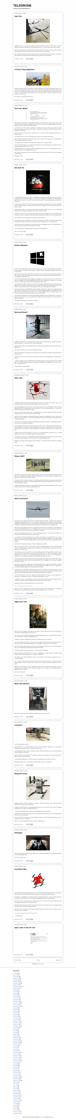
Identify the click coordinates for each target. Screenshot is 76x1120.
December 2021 (16, 1055)
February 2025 (16, 998)
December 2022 (16, 1040)
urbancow (42, 1117)
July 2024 (15, 1009)
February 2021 (16, 1072)
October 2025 (16, 984)
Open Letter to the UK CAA (24, 928)
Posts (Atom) (41, 963)
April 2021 (15, 1068)
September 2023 (16, 1026)
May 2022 (15, 1047)
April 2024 (15, 1014)
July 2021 (15, 1063)
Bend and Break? (21, 312)
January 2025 (16, 999)
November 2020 (16, 1077)
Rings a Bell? (19, 456)
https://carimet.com (36, 892)
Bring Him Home (20, 774)
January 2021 (16, 1073)
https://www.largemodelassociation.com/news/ (23, 585)
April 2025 (15, 994)
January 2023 (16, 1039)
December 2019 (16, 1095)
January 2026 (16, 979)
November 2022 (16, 1042)
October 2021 (16, 1059)
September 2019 (16, 1100)
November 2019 (16, 1096)
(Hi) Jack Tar (19, 168)
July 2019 (15, 1103)
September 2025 (16, 986)
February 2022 (16, 1052)
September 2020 (16, 1080)
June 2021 (15, 1065)
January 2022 (16, 1054)
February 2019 (16, 1111)
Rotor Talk (18, 378)
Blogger (51, 1117)
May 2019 (15, 1106)
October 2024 (16, 1004)
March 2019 (15, 1110)
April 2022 (15, 1049)
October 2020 (16, 1078)
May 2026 (15, 973)
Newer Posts (17, 960)
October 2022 (16, 1044)
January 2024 (16, 1019)
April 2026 (15, 974)
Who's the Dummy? (22, 684)
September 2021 (16, 1060)
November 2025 (16, 983)
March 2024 (15, 1016)
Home (38, 960)
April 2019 (15, 1108)
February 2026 (16, 978)
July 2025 (15, 989)
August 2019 (16, 1101)
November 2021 (16, 1057)
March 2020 (15, 1090)
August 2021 (16, 1062)
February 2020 (16, 1091)
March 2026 (15, 976)
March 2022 (15, 1050)
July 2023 (15, 1029)
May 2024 (15, 1012)
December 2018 (16, 1113)
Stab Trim (18, 16)
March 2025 (15, 996)
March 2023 (15, 1035)
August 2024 (16, 1007)
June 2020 (15, 1085)
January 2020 (16, 1093)
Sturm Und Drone (21, 498)
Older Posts (59, 960)
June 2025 (15, 991)
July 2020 (15, 1083)
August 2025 (16, 988)
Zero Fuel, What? (21, 108)
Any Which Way (20, 869)
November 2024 (16, 1003)
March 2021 (15, 1070)
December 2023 (16, 1021)
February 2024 (16, 1017)
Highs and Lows (20, 602)
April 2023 (15, 1034)
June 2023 (15, 1030)
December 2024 (16, 1001)
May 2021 (15, 1067)
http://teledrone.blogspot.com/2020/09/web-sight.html (25, 913)
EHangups (18, 833)
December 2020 (16, 1075)
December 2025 (16, 981)
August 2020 (16, 1082)
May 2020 (15, 1087)
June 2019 (15, 1105)
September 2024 (16, 1006)
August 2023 (16, 1027)
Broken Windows (21, 245)
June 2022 (15, 1045)
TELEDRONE (22, 5)
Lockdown (18, 725)
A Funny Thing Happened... (24, 69)
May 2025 (15, 993)
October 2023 (16, 1024)
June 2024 (15, 1011)
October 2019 (16, 1098)
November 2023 (16, 1022)
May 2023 (15, 1032)
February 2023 (16, 1037)
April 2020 (15, 1088)
